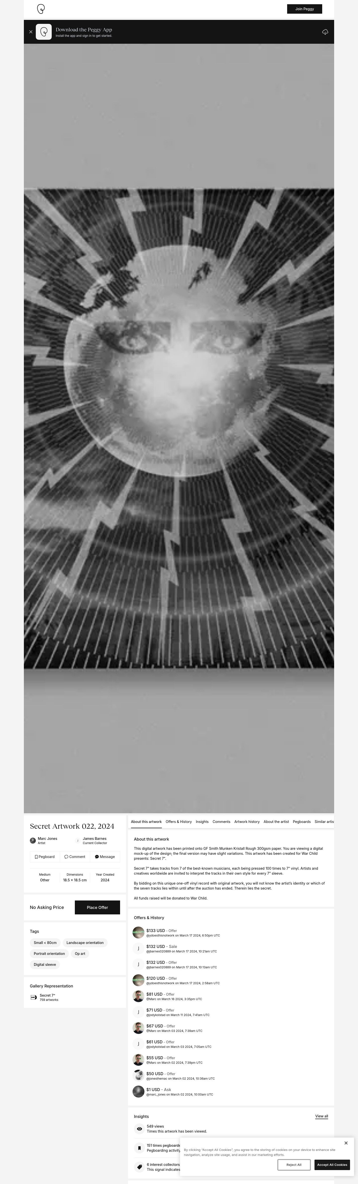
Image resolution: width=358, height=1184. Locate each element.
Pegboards (302, 821)
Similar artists (326, 821)
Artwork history (247, 821)
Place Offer (97, 907)
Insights (202, 821)
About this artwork (146, 821)
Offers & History (179, 821)
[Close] (346, 1143)
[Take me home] (41, 9)
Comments (221, 821)
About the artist (276, 821)
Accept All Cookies (332, 1165)
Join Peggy (304, 9)
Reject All (293, 1165)
